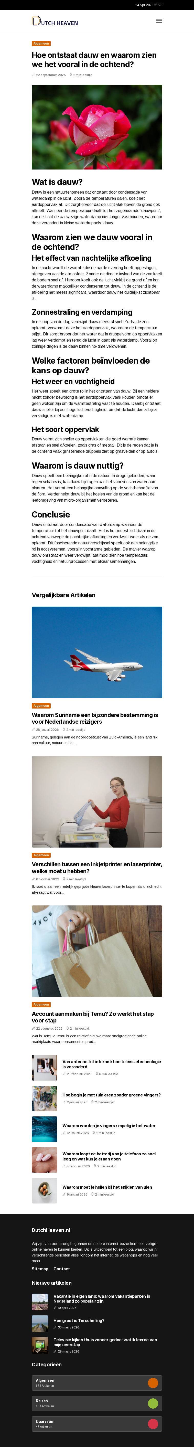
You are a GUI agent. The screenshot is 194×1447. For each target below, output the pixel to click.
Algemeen (41, 43)
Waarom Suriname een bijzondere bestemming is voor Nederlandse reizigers (95, 718)
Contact (61, 1269)
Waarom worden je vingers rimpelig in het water (109, 1125)
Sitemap (40, 1269)
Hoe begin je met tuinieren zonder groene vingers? (111, 1094)
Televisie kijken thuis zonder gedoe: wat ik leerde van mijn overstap (105, 1342)
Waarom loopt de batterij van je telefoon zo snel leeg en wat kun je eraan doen (109, 1156)
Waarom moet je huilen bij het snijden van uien (107, 1187)
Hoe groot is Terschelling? (78, 1320)
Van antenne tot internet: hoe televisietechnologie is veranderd (111, 1064)
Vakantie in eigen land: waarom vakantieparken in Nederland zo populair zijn (101, 1299)
